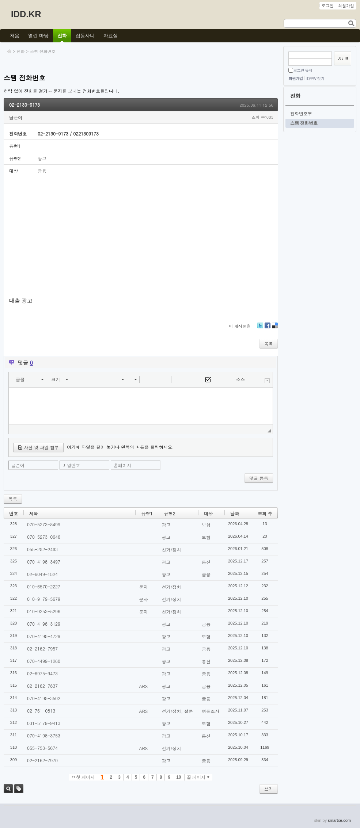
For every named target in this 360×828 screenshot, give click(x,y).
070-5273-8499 (43, 524)
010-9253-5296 (43, 611)
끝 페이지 (198, 777)
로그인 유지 (302, 70)
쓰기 (268, 789)
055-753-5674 (42, 748)
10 (178, 777)
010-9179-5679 (43, 599)
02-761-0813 (41, 710)
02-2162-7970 (42, 760)
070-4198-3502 (43, 698)
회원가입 (295, 78)
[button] (29, 379)
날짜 (234, 513)
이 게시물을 (239, 326)
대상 (208, 513)
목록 (268, 343)
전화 (21, 51)
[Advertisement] (140, 237)
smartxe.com (339, 820)
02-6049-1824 (42, 574)
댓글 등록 (258, 478)
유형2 (169, 513)
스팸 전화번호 (43, 51)
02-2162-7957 (42, 648)
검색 (8, 788)
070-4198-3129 (43, 624)
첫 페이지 (83, 777)
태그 (18, 788)
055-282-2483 (42, 549)
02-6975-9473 (42, 673)
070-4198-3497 (43, 561)
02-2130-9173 (24, 105)
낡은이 (15, 117)
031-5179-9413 (43, 723)
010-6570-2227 (43, 586)
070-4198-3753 (43, 735)
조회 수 (265, 513)
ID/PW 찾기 (315, 78)
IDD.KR (26, 14)
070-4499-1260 (43, 661)
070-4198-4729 (43, 636)
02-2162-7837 (42, 686)
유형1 (146, 513)
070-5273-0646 (43, 537)
